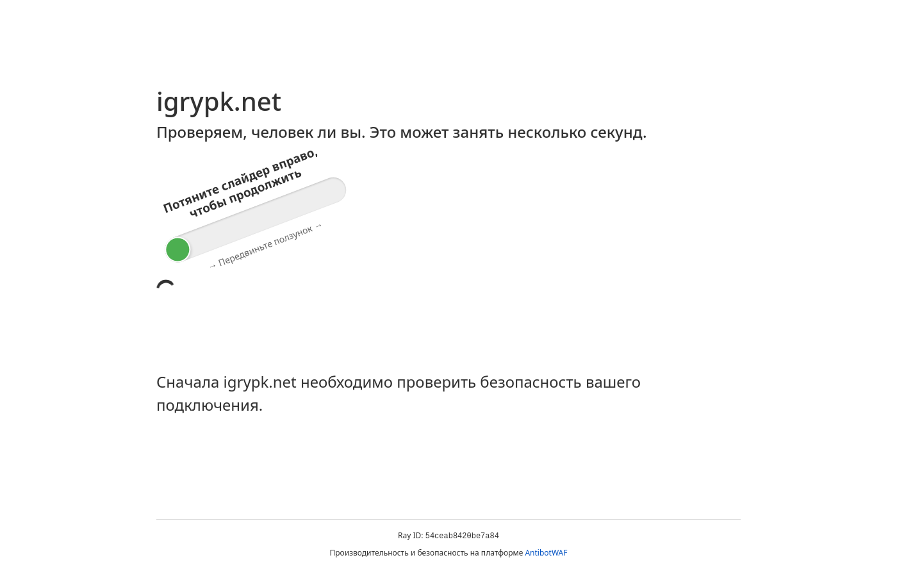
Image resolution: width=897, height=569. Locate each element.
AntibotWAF (546, 552)
